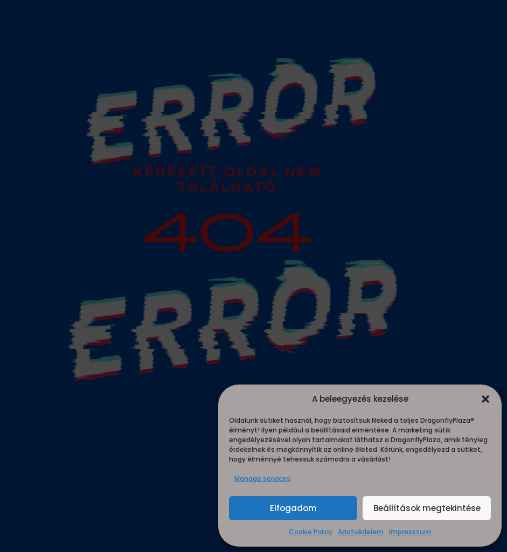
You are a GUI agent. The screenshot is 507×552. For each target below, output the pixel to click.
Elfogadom (293, 508)
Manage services (262, 478)
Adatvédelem (361, 531)
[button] (485, 399)
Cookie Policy (310, 531)
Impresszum (410, 531)
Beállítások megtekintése (427, 508)
